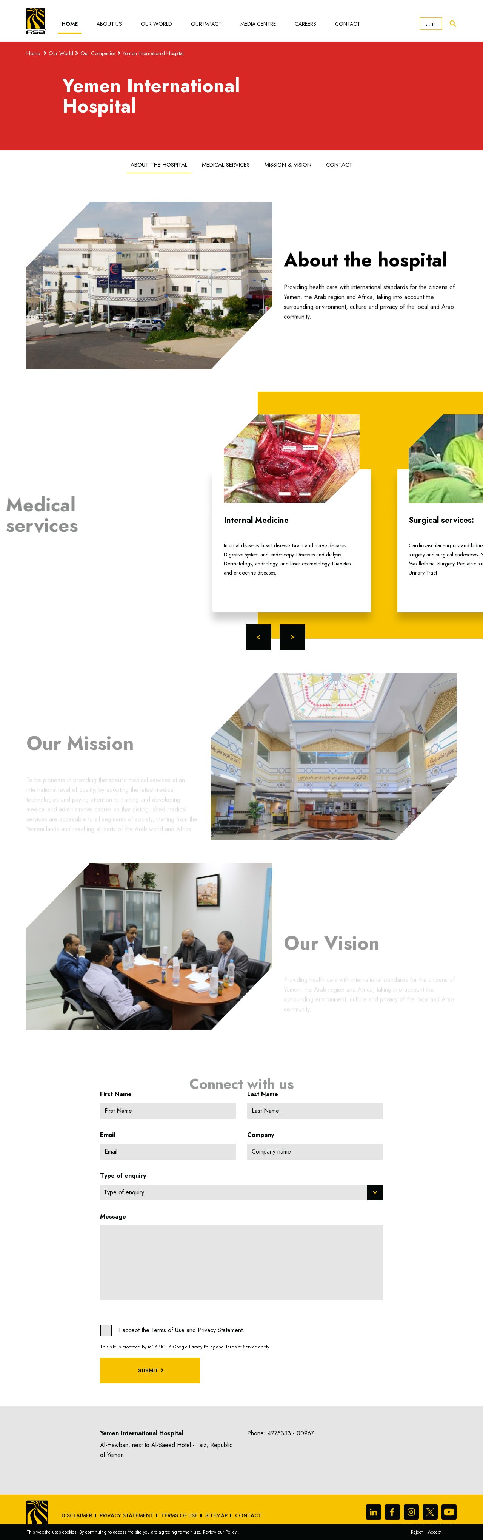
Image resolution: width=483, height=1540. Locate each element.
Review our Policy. (220, 1532)
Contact (347, 24)
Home (70, 24)
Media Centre (258, 24)
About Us (109, 24)
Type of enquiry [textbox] (124, 1192)
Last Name (262, 1094)
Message (113, 1216)
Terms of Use (168, 1330)
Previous (258, 637)
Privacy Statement (220, 1330)
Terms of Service (241, 1347)
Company (260, 1135)
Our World (156, 24)
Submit (148, 1370)
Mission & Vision (288, 165)
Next (292, 637)
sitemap (216, 1515)
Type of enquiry (123, 1175)
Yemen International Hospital (153, 53)
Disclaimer (77, 1515)
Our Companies (97, 53)
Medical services (226, 165)
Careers (305, 24)
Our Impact (206, 24)
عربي (431, 23)
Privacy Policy (202, 1347)
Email (107, 1135)
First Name (116, 1094)
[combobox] (241, 1192)
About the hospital (159, 165)
